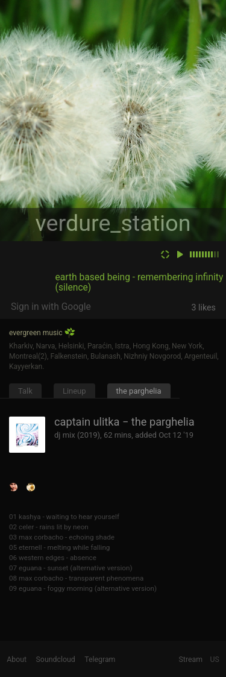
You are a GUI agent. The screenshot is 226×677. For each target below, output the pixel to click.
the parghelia (139, 390)
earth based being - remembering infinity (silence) (139, 282)
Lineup (74, 390)
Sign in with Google (51, 306)
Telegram (99, 659)
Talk (25, 390)
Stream (191, 659)
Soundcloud (55, 659)
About (17, 659)
